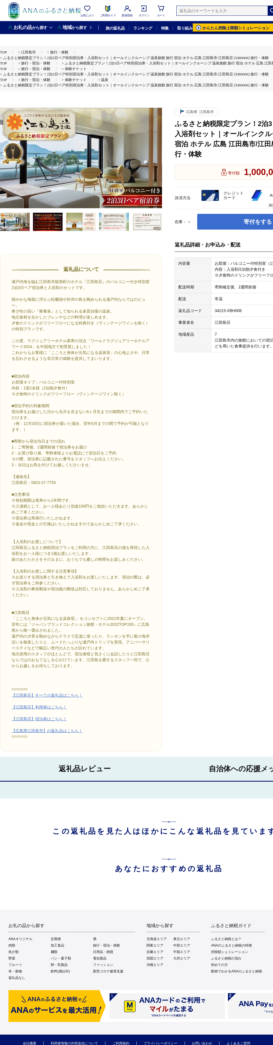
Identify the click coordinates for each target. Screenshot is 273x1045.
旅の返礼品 (115, 28)
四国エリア (155, 958)
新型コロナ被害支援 (108, 971)
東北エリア (181, 939)
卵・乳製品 (59, 965)
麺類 (54, 952)
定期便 (56, 939)
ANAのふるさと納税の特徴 (231, 945)
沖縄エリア (155, 965)
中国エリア (181, 952)
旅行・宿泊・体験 (106, 945)
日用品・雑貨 (103, 952)
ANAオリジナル (20, 939)
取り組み (184, 28)
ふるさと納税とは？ (226, 939)
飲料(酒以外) (60, 971)
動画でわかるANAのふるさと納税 (236, 971)
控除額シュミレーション (229, 952)
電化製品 (99, 958)
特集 (165, 28)
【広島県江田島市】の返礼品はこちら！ (47, 730)
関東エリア (155, 945)
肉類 (11, 945)
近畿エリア (155, 952)
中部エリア (181, 945)
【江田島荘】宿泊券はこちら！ (39, 719)
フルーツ (15, 965)
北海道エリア (157, 939)
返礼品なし (16, 978)
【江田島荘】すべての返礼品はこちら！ (47, 695)
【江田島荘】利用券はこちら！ (39, 707)
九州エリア (181, 958)
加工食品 (57, 945)
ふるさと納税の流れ (226, 958)
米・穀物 (15, 971)
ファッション (103, 965)
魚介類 (13, 952)
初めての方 (219, 965)
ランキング (142, 28)
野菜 (11, 958)
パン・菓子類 (61, 958)
